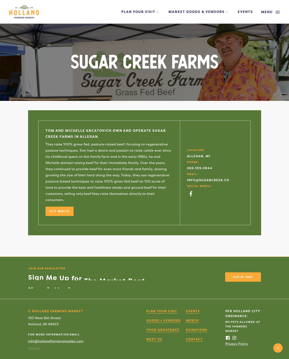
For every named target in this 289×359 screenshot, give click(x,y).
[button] (270, 12)
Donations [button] (196, 330)
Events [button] (193, 311)
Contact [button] (194, 339)
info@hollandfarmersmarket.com (55, 341)
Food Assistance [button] (163, 330)
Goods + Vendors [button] (163, 320)
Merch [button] (192, 320)
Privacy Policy (236, 343)
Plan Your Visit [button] (161, 311)
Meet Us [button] (154, 339)
